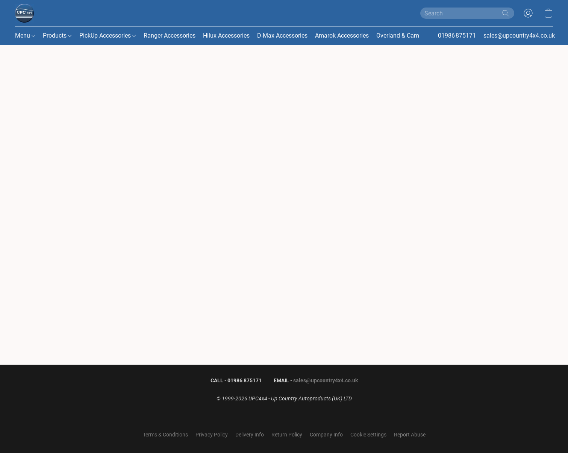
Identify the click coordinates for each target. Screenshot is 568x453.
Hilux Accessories (226, 35)
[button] (24, 13)
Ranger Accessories (169, 35)
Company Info (326, 435)
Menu (25, 35)
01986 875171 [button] (457, 35)
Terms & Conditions (165, 435)
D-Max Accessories (282, 35)
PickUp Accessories (107, 35)
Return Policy (286, 435)
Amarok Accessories (342, 35)
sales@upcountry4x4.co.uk (325, 380)
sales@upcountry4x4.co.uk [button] (519, 35)
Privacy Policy (211, 435)
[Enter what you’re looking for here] (467, 13)
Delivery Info (249, 435)
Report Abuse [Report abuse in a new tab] (410, 435)
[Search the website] (505, 13)
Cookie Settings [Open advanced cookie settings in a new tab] (368, 435)
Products (57, 35)
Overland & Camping (403, 35)
